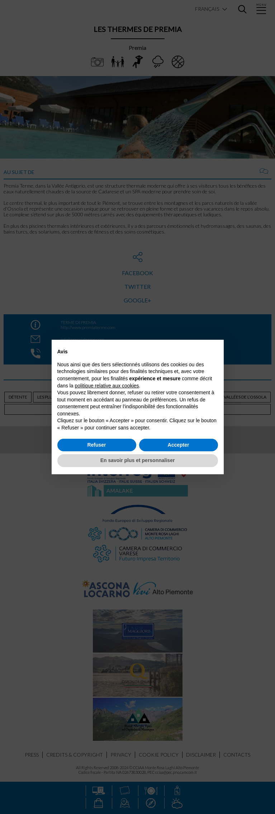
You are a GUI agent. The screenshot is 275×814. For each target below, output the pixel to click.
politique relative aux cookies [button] (107, 386)
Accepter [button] (178, 445)
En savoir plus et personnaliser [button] (137, 460)
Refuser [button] (96, 445)
